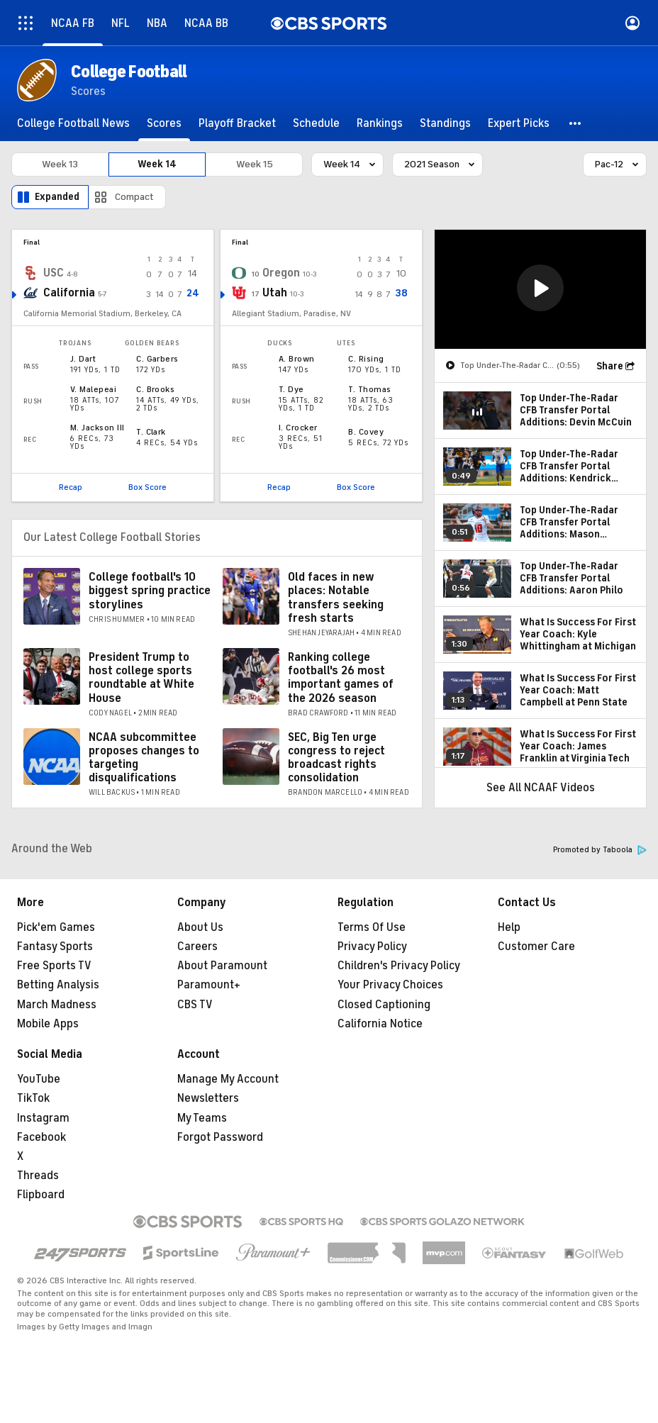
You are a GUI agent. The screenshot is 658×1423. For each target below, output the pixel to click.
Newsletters (208, 1098)
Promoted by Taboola (600, 849)
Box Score (147, 487)
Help (509, 927)
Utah (274, 292)
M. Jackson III (97, 427)
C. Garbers (157, 359)
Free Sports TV (54, 966)
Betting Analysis (58, 985)
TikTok (33, 1098)
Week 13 (60, 164)
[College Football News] (73, 123)
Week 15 (254, 164)
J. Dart (83, 359)
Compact (134, 197)
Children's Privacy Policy (399, 966)
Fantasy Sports (55, 946)
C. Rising (366, 359)
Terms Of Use (372, 927)
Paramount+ (208, 985)
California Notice (380, 1024)
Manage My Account (228, 1079)
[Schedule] (316, 123)
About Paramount (222, 966)
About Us (200, 927)
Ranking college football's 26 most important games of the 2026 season (341, 677)
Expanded (57, 197)
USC (53, 273)
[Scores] (164, 123)
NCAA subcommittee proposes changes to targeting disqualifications (144, 758)
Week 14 (157, 164)
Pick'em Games (56, 927)
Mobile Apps (48, 1024)
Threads (38, 1175)
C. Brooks (155, 389)
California (69, 292)
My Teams (202, 1118)
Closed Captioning (384, 1005)
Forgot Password (220, 1137)
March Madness (56, 1005)
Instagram (43, 1118)
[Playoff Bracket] (237, 123)
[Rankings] (379, 123)
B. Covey (366, 432)
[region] (540, 289)
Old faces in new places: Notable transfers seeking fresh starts (336, 597)
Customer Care (536, 946)
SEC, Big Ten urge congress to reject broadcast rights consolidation (336, 758)
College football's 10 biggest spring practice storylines (150, 590)
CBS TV (195, 1005)
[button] (575, 123)
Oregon (281, 273)
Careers (197, 946)
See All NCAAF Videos (540, 788)
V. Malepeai (93, 389)
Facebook (41, 1137)
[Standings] (445, 123)
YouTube (38, 1079)
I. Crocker (298, 427)
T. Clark (151, 432)
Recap (70, 487)
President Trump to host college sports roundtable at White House (141, 677)
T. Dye (291, 389)
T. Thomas (369, 389)
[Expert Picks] (518, 123)
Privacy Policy (372, 946)
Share (609, 366)
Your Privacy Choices (390, 985)
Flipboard (41, 1195)
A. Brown (297, 359)
